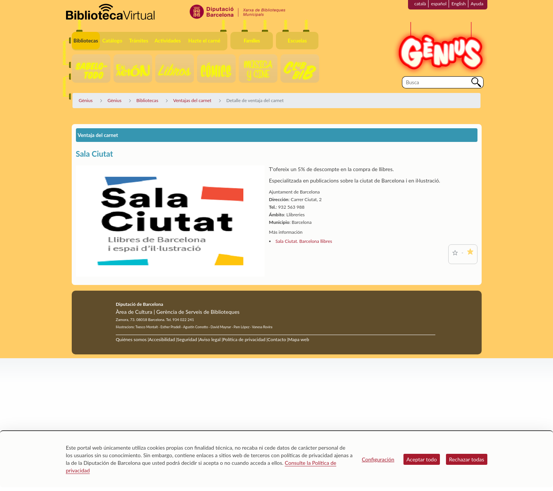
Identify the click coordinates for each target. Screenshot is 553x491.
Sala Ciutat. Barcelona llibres (304, 241)
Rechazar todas (466, 459)
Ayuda (477, 3)
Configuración (378, 459)
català (420, 3)
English (458, 3)
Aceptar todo (421, 459)
